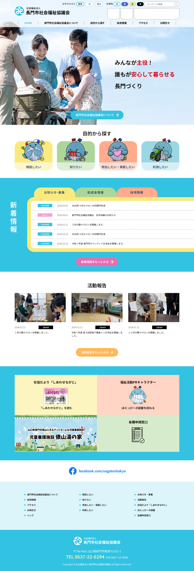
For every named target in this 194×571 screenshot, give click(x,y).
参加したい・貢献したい (118, 167)
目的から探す (97, 23)
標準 (80, 4)
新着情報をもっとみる (95, 262)
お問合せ (114, 13)
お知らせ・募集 (54, 192)
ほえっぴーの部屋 (146, 510)
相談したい (33, 167)
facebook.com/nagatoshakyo (97, 471)
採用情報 (122, 23)
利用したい (160, 167)
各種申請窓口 (144, 515)
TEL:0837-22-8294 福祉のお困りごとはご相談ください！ (156, 13)
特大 (99, 4)
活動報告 (141, 499)
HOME (28, 23)
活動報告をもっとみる (95, 352)
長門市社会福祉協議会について (61, 23)
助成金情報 (95, 192)
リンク (30, 515)
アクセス (127, 13)
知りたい (76, 167)
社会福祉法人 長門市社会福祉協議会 (42, 11)
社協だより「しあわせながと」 (152, 505)
